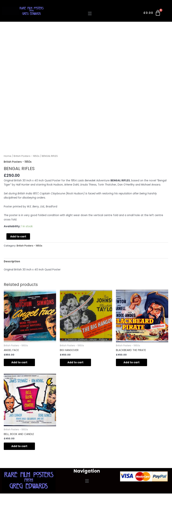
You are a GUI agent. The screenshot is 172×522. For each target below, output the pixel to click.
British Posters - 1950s (26, 156)
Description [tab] (12, 261)
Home (7, 156)
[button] (89, 13)
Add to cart (18, 236)
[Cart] (152, 14)
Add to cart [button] (19, 362)
